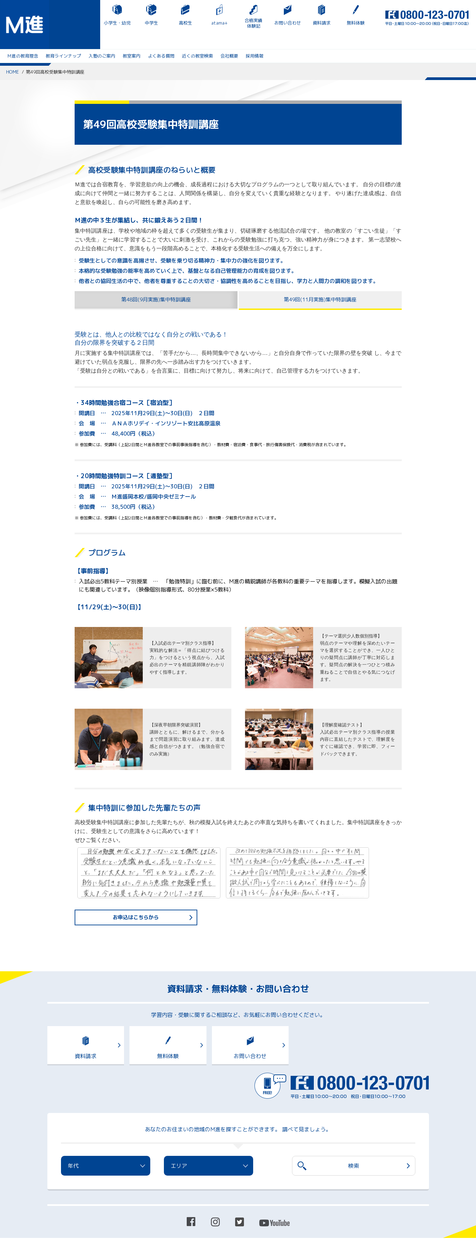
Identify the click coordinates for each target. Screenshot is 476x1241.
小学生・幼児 (47, 23)
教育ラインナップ (63, 37)
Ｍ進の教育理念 (22, 37)
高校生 (115, 23)
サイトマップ (113, 1198)
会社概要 (229, 37)
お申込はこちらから (135, 900)
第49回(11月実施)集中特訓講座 (320, 281)
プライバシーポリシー (69, 1198)
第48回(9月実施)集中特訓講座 (156, 281)
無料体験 (285, 23)
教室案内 (131, 37)
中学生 (81, 23)
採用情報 (254, 37)
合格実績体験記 (183, 23)
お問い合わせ (217, 23)
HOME (12, 53)
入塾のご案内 (102, 37)
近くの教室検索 (197, 37)
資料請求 (251, 23)
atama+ (149, 23)
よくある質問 (161, 37)
